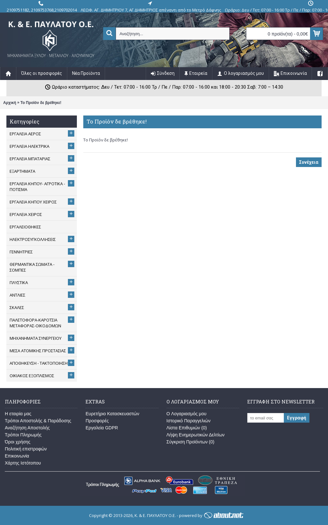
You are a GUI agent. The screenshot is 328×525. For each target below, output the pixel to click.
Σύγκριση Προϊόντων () (191, 441)
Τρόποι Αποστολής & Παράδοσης (38, 420)
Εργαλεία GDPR (102, 427)
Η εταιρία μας (18, 413)
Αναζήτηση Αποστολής (27, 427)
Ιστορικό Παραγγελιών (189, 420)
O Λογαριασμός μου (187, 413)
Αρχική (9, 102)
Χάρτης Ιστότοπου (23, 462)
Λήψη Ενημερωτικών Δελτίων (196, 434)
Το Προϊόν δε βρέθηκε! (41, 102)
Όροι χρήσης (17, 441)
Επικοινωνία (17, 455)
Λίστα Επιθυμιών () (187, 427)
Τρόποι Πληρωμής (23, 434)
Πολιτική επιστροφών (26, 448)
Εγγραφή (296, 417)
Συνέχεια (308, 162)
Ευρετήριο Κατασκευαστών (112, 413)
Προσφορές (97, 420)
